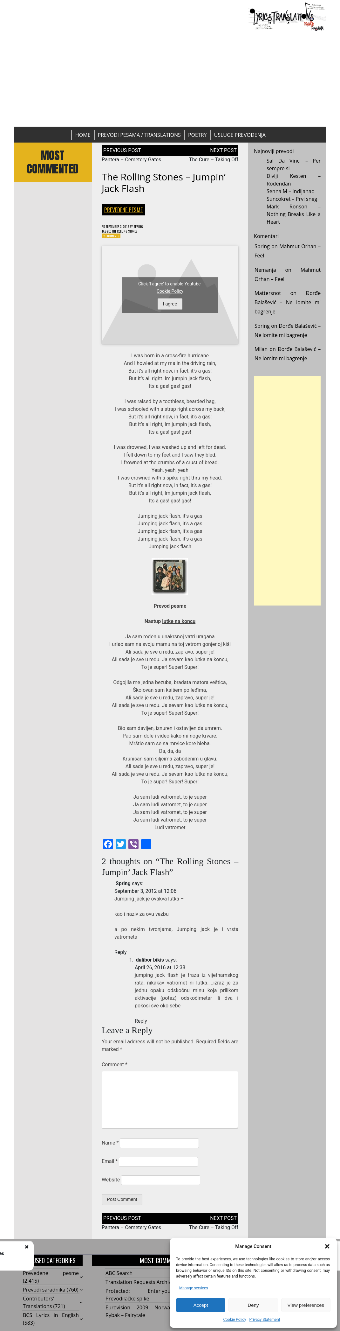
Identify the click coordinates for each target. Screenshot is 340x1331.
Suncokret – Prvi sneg (292, 198)
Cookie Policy (234, 1319)
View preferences (306, 1305)
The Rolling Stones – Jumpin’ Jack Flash (164, 182)
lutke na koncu (178, 624)
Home (83, 134)
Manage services (193, 1288)
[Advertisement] (170, 78)
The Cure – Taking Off (213, 160)
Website (111, 1183)
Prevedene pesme (123, 210)
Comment (114, 1067)
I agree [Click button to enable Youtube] (170, 306)
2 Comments (113, 238)
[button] (327, 1246)
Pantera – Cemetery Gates (131, 160)
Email (110, 1164)
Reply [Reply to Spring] (120, 955)
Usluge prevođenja (239, 134)
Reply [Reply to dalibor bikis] (141, 1024)
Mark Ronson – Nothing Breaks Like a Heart (294, 214)
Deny (253, 1305)
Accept (201, 1305)
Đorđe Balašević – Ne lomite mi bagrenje (288, 302)
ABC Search (119, 1275)
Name (110, 1146)
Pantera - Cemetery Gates (73, 1253)
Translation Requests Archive (139, 1284)
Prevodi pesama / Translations (139, 134)
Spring (150, 226)
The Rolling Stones (132, 232)
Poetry (197, 134)
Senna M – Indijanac (290, 191)
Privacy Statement (264, 1319)
